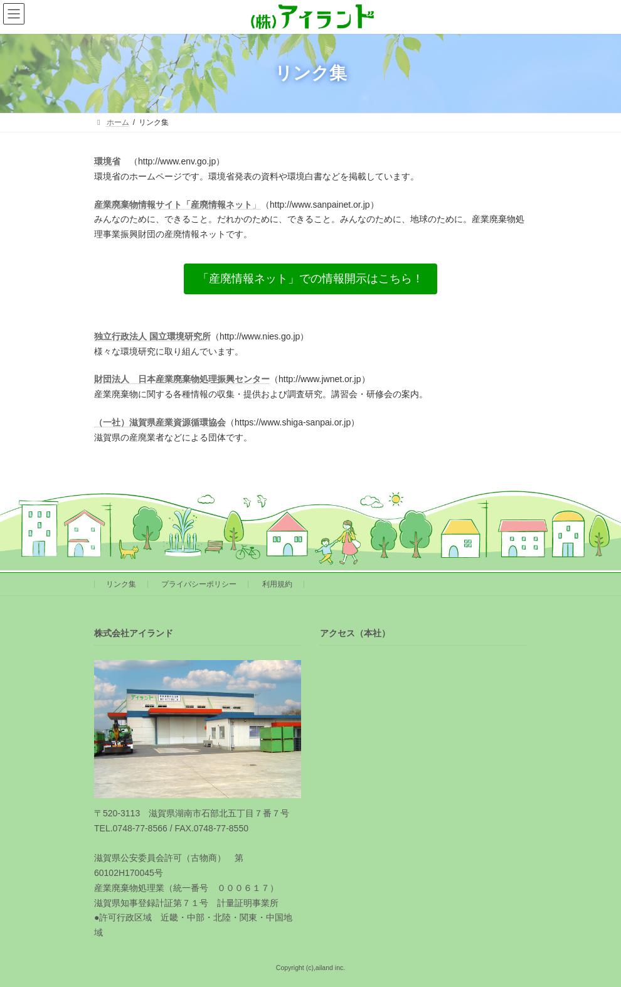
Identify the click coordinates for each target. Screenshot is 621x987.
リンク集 (121, 584)
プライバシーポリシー (198, 584)
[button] (310, 279)
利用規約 (277, 584)
